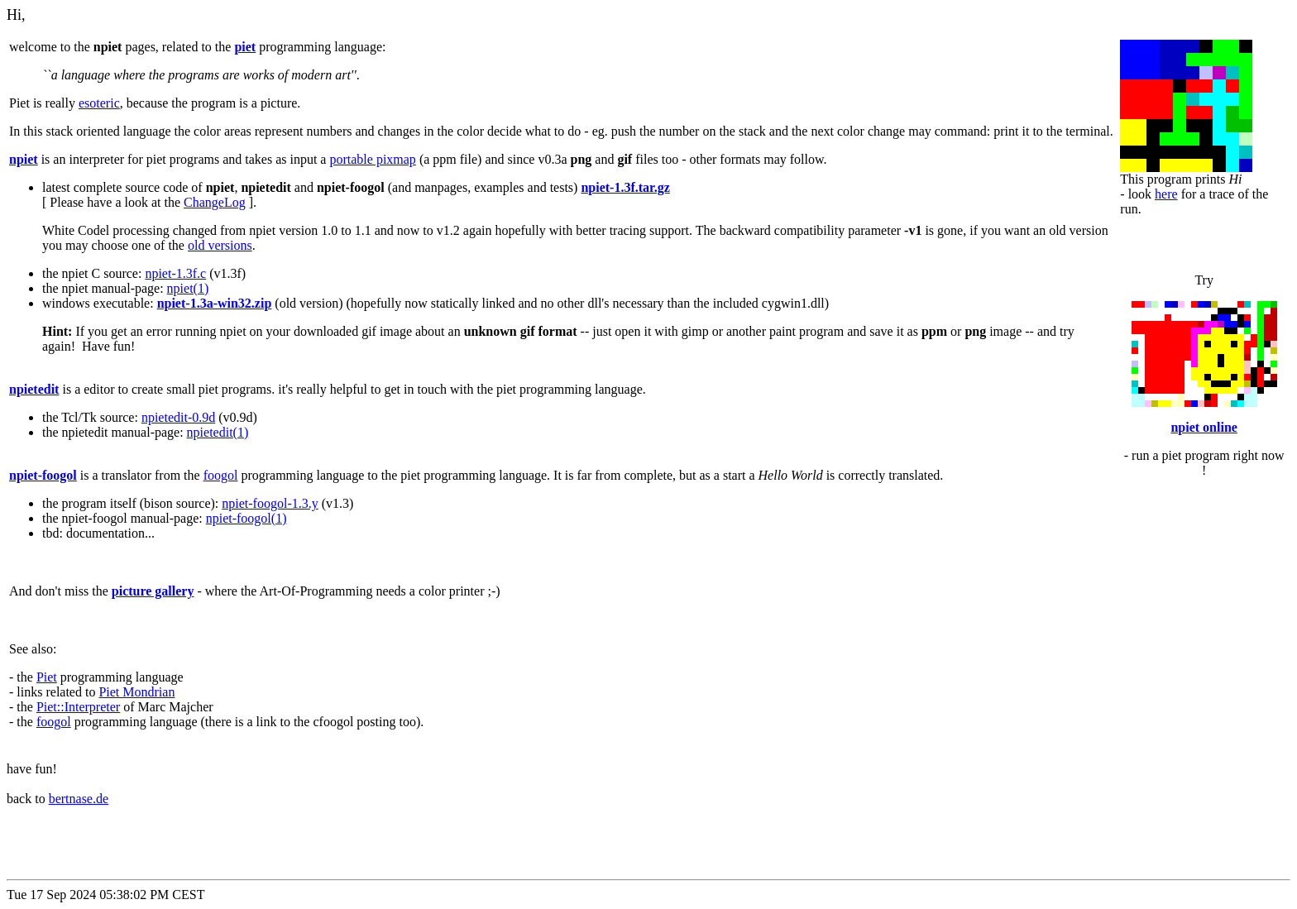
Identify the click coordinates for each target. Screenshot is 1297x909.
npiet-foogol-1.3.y (270, 503)
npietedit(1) (218, 432)
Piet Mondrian (136, 692)
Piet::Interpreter (78, 707)
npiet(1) (188, 288)
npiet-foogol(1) (246, 518)
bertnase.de (78, 799)
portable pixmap (372, 159)
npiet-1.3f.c (175, 273)
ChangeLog (215, 202)
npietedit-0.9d (178, 417)
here (1166, 194)
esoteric (99, 103)
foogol (220, 475)
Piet (46, 677)
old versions (220, 245)
